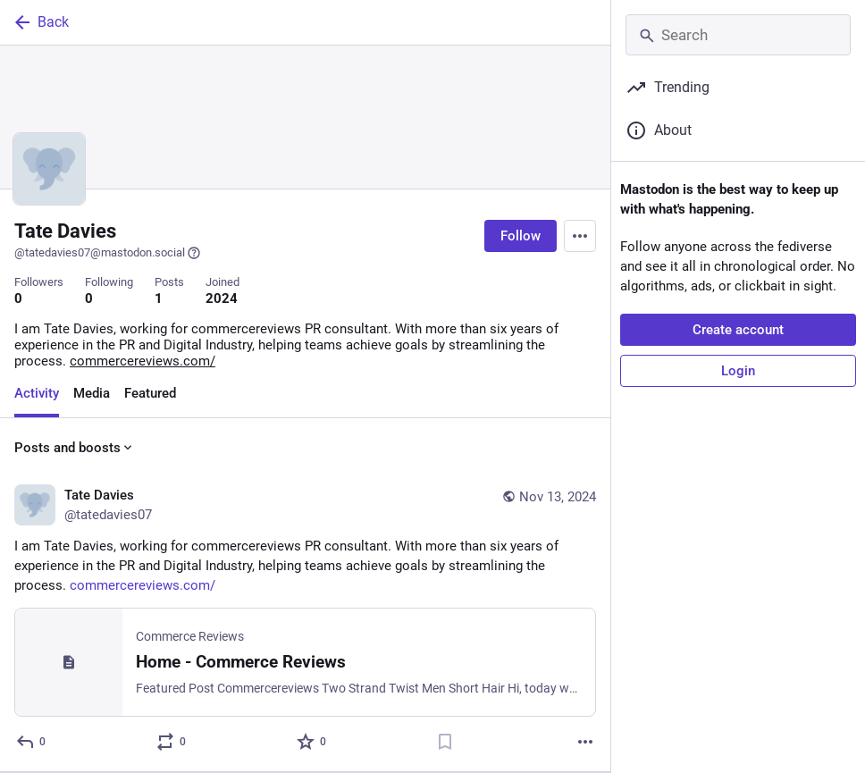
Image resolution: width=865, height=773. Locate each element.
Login (738, 371)
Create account (738, 330)
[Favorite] (312, 741)
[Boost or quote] (172, 741)
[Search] (738, 34)
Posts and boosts (74, 448)
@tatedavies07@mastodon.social (107, 253)
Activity (36, 393)
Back (40, 22)
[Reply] (31, 741)
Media (91, 393)
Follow (520, 236)
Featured (150, 393)
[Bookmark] (445, 741)
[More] (585, 741)
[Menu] (580, 236)
